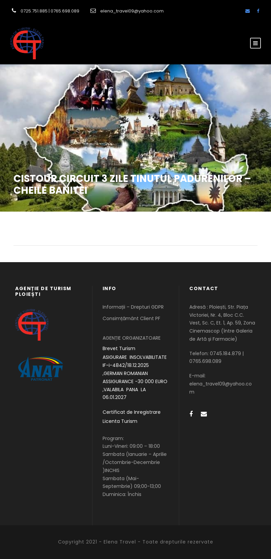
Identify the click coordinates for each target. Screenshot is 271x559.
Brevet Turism (119, 348)
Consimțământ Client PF (131, 318)
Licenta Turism (120, 421)
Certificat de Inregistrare (132, 412)
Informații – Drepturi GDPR (133, 307)
